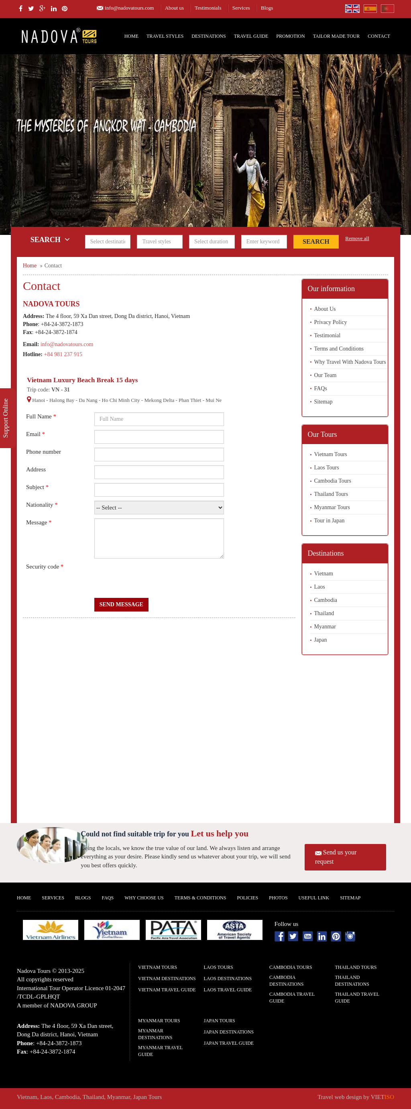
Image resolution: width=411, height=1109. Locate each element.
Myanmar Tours (332, 507)
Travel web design (339, 1097)
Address (36, 469)
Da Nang (88, 400)
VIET (382, 1097)
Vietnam (323, 574)
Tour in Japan (329, 521)
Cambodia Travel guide (292, 997)
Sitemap (323, 402)
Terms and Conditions (339, 349)
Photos (278, 898)
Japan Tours (219, 1020)
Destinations (208, 36)
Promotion (290, 36)
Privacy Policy (330, 322)
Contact (379, 36)
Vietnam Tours (330, 454)
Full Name (41, 416)
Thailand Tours (331, 494)
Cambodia (326, 600)
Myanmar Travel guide (160, 1051)
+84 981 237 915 (63, 354)
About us (174, 8)
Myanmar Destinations (155, 1034)
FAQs (320, 388)
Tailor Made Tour (336, 36)
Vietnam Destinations (167, 978)
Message (39, 522)
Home (131, 36)
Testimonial (327, 335)
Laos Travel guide (228, 990)
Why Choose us (144, 898)
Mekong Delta (159, 400)
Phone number (43, 451)
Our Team (325, 375)
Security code (44, 566)
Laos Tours (326, 468)
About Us (325, 309)
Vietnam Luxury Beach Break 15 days (82, 380)
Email (35, 434)
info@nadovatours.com (129, 8)
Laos (319, 587)
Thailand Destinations (352, 980)
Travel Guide (251, 36)
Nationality (42, 504)
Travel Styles (164, 36)
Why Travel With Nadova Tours (350, 362)
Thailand (324, 613)
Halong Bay (61, 400)
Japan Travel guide (229, 1043)
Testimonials (208, 8)
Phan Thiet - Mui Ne (200, 400)
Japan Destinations (229, 1032)
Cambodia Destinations (286, 980)
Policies (247, 898)
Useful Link (314, 898)
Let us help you (220, 833)
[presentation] (155, 578)
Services (241, 8)
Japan (320, 640)
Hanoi (38, 400)
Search (316, 241)
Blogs (267, 8)
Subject (37, 487)
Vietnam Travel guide (167, 990)
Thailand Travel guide (357, 997)
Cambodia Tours (332, 481)
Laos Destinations (228, 978)
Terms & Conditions (200, 898)
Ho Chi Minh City (121, 400)
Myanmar (325, 627)
